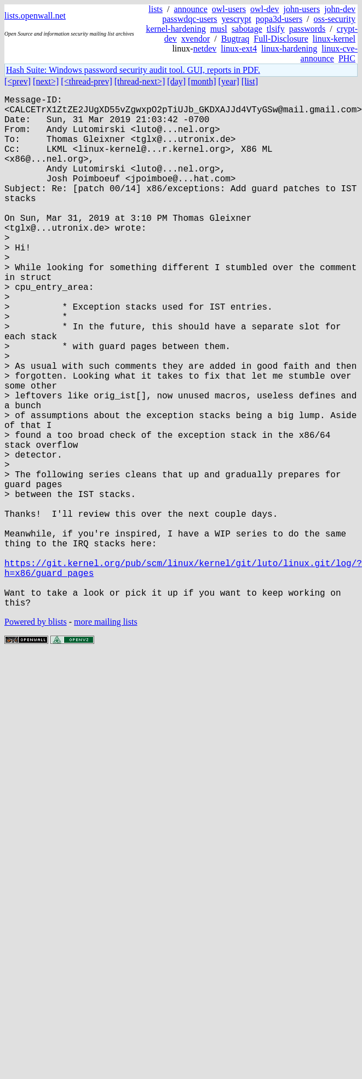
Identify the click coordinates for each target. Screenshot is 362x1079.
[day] (176, 81)
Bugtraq (235, 38)
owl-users (229, 9)
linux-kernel (334, 38)
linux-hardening (289, 48)
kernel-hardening (175, 28)
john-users (301, 9)
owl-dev (264, 9)
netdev (205, 48)
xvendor (195, 38)
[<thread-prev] (86, 81)
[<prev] (17, 81)
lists (155, 9)
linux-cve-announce (329, 53)
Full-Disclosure (281, 38)
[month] (202, 81)
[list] (250, 81)
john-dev (339, 9)
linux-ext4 (239, 48)
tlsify (276, 28)
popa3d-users (279, 19)
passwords (307, 28)
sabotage (247, 28)
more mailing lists (105, 735)
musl (218, 28)
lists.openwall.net (35, 15)
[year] (229, 81)
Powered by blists (35, 735)
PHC (346, 58)
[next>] (46, 81)
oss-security (334, 19)
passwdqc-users (189, 19)
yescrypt (236, 19)
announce (191, 9)
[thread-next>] (139, 81)
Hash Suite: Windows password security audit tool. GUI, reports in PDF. (133, 70)
